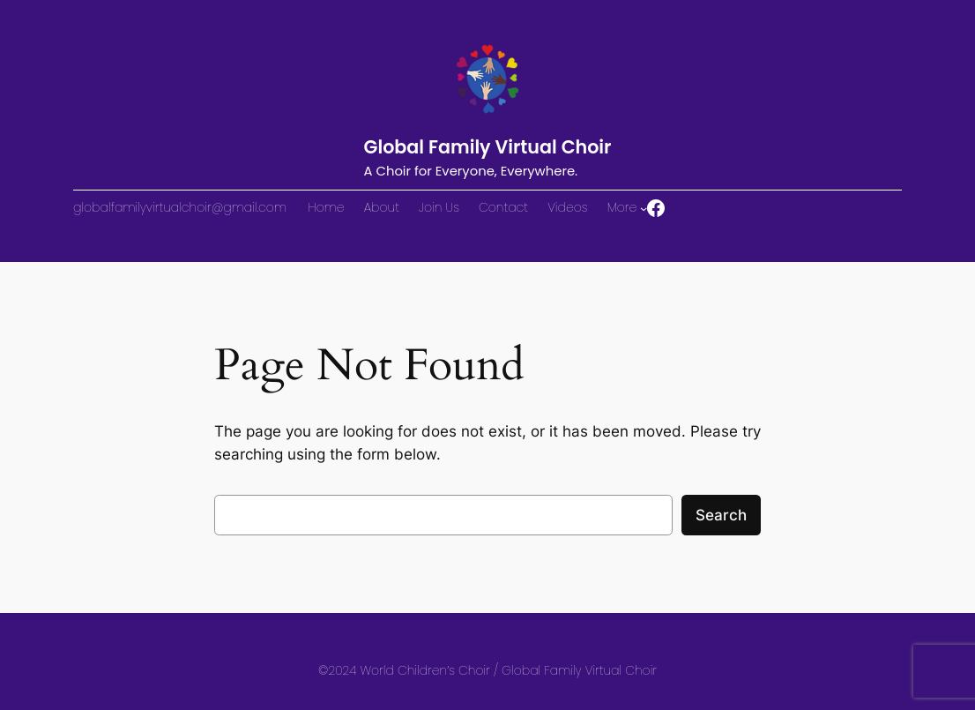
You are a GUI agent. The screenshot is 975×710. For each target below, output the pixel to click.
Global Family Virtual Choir (488, 147)
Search (721, 515)
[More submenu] (643, 208)
